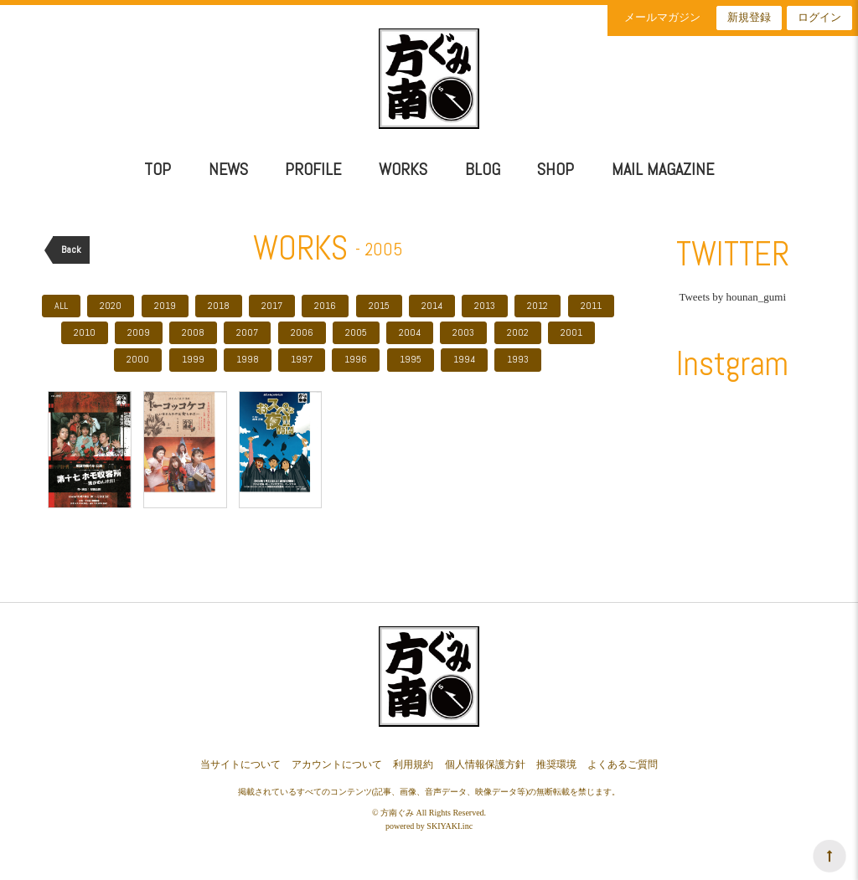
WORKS (403, 169)
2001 (571, 332)
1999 (193, 359)
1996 (355, 359)
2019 (165, 305)
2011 (591, 305)
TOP (157, 169)
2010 (85, 332)
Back (71, 249)
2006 (302, 332)
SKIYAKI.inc (449, 826)
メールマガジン (662, 17)
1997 (302, 359)
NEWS (228, 169)
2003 (463, 332)
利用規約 (413, 764)
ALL (61, 305)
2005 (356, 332)
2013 (484, 305)
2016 (325, 305)
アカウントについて (337, 764)
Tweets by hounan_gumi (732, 297)
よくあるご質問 (622, 764)
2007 (247, 332)
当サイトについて (240, 764)
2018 (219, 305)
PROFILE (313, 169)
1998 (247, 359)
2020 (110, 305)
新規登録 (749, 17)
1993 (518, 359)
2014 (431, 305)
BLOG (482, 169)
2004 (410, 332)
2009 (138, 332)
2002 (518, 332)
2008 (193, 332)
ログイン (819, 17)
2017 (271, 305)
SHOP (555, 169)
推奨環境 (556, 764)
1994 (464, 359)
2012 (537, 305)
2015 (379, 305)
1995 (410, 359)
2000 (138, 359)
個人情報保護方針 (485, 764)
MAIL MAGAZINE (663, 169)
